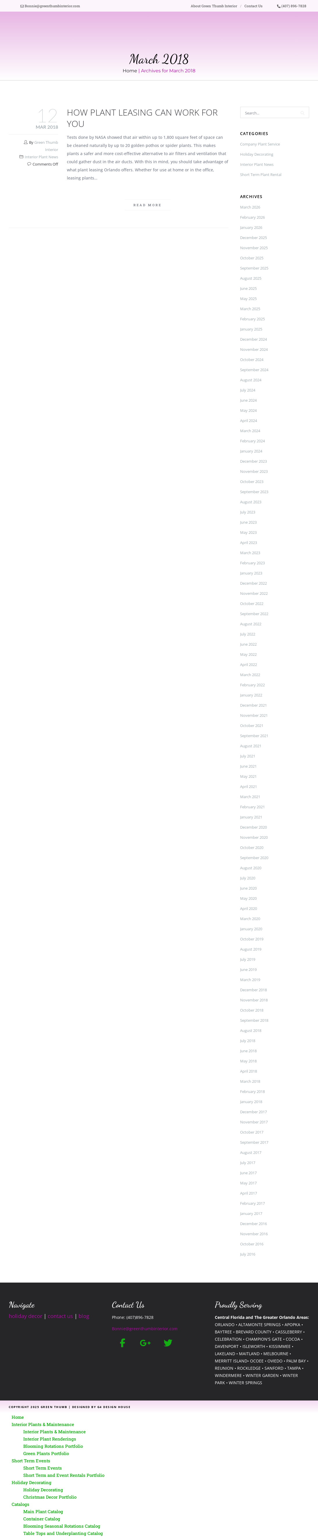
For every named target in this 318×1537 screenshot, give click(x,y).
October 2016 (251, 1244)
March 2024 (250, 430)
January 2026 (251, 227)
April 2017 (248, 1193)
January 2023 (251, 573)
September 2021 (254, 735)
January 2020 (251, 928)
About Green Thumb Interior (214, 5)
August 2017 (250, 1152)
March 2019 (250, 979)
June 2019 (248, 969)
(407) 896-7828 (291, 5)
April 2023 (248, 542)
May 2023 (248, 532)
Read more (147, 205)
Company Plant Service (260, 144)
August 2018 (250, 1030)
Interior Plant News (41, 156)
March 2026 (250, 207)
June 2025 (248, 288)
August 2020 (250, 867)
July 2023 (247, 512)
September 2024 (254, 369)
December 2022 (253, 583)
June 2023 (248, 522)
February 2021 (252, 806)
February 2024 (252, 440)
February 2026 (252, 217)
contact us (60, 1315)
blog (83, 1315)
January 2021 (251, 817)
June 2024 (248, 400)
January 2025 (251, 329)
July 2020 (247, 878)
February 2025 (252, 319)
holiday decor (25, 1315)
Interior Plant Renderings (49, 1439)
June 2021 (248, 766)
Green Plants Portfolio (46, 1453)
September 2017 (254, 1142)
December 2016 (253, 1223)
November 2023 (254, 471)
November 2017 (254, 1122)
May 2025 (248, 298)
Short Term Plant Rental (260, 174)
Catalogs (20, 1504)
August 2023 (250, 501)
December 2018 (253, 989)
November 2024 (254, 349)
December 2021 (253, 705)
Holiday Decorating (256, 154)
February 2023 (252, 562)
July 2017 (247, 1162)
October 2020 (251, 847)
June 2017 (248, 1172)
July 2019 (247, 959)
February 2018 (252, 1091)
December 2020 (253, 827)
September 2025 (254, 268)
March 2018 (250, 1081)
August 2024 (250, 380)
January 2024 (251, 451)
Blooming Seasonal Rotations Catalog (61, 1526)
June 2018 (248, 1050)
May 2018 (248, 1061)
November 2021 (254, 715)
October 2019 (251, 939)
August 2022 (250, 623)
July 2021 (247, 756)
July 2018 (247, 1040)
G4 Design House (114, 1407)
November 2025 (254, 247)
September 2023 (254, 491)
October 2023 (251, 481)
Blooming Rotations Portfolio (53, 1446)
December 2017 (253, 1111)
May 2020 (248, 898)
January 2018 (251, 1101)
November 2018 (254, 1000)
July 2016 (247, 1254)
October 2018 (251, 1010)
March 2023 (250, 552)
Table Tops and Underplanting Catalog (63, 1533)
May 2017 (248, 1183)
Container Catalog (41, 1519)
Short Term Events (31, 1461)
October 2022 (251, 603)
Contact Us (253, 5)
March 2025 (250, 308)
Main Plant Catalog (43, 1511)
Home (130, 70)
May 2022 (248, 654)
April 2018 (248, 1071)
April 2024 (248, 420)
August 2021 (250, 745)
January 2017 (251, 1213)
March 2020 (250, 918)
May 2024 (248, 410)
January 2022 (251, 695)
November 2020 (254, 837)
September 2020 (254, 857)
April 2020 (248, 908)
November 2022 (254, 593)
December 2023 (253, 461)
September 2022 (254, 613)
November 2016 (254, 1233)
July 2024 (247, 390)
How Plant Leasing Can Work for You (142, 118)
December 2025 (253, 237)
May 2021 (248, 776)
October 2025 (251, 258)
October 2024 (251, 359)
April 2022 (248, 664)
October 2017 (251, 1132)
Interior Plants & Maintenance (43, 1424)
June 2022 (248, 644)
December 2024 (253, 339)
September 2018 (254, 1020)
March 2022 (250, 674)
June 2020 (248, 888)
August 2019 (250, 949)
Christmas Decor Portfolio (49, 1497)
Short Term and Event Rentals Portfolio (63, 1475)
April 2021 (248, 786)
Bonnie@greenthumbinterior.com (50, 5)
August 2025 (250, 278)
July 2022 (247, 634)
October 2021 (251, 725)
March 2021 (250, 796)
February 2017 (252, 1203)
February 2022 (252, 684)
